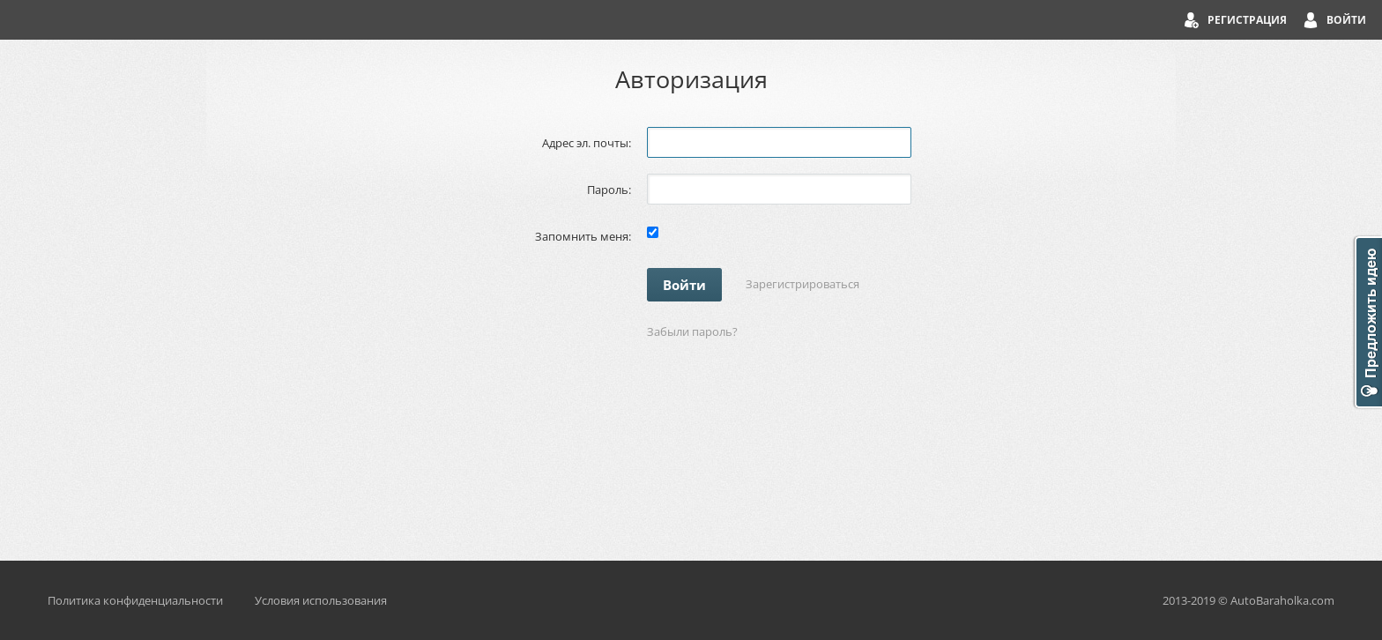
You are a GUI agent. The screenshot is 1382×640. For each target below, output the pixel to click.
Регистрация (1247, 19)
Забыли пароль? (692, 331)
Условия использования (321, 600)
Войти (1346, 19)
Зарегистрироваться (802, 284)
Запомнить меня (581, 236)
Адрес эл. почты (585, 143)
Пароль (607, 189)
